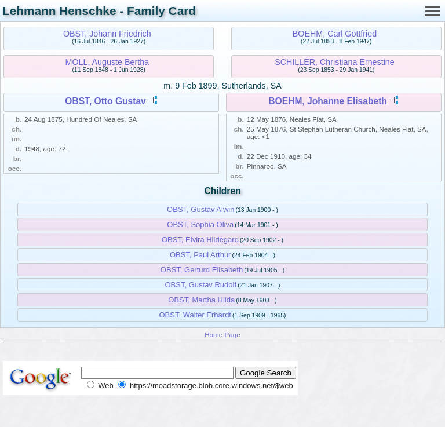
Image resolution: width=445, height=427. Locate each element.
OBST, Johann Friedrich (107, 33)
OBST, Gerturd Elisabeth (202, 269)
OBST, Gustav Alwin (200, 209)
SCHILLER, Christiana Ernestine (335, 62)
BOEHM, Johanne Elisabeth (327, 101)
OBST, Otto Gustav (105, 101)
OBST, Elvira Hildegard (200, 239)
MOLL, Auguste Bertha (107, 62)
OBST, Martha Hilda (201, 299)
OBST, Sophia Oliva (200, 224)
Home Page (222, 334)
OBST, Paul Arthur (200, 254)
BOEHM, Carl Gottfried (335, 33)
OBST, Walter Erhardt (195, 315)
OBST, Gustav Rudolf (201, 284)
